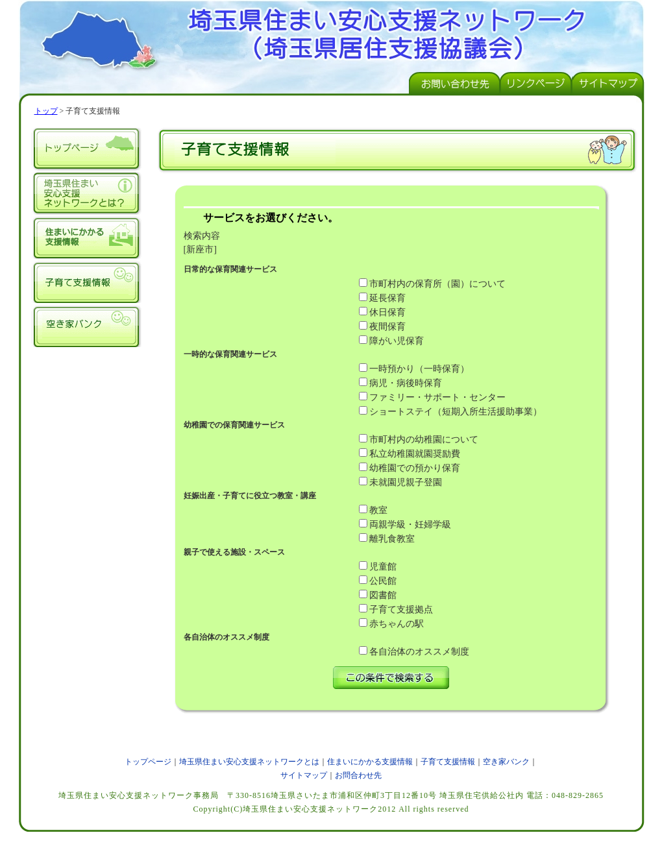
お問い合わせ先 (455, 83)
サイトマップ (303, 775)
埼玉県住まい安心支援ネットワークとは (86, 193)
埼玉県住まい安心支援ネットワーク (331, 32)
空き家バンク (86, 325)
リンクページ (537, 83)
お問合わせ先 (358, 775)
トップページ (86, 149)
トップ (46, 110)
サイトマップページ (608, 83)
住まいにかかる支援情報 (86, 237)
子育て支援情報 (86, 281)
